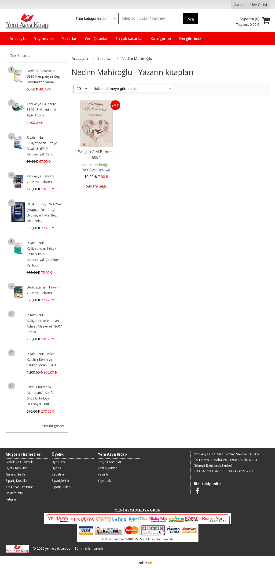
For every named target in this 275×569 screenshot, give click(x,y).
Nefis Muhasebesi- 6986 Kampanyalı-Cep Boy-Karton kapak (43, 76)
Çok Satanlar (21, 55)
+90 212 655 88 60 (240, 471)
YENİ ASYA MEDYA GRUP (138, 510)
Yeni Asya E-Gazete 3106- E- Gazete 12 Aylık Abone (41, 109)
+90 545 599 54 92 (208, 471)
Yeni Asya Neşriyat (96, 169)
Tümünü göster (52, 426)
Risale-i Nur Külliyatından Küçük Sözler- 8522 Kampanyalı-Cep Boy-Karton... (43, 254)
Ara (190, 19)
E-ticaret (130, 562)
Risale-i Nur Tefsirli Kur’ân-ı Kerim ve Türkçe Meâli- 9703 (41, 359)
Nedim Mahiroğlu (96, 164)
